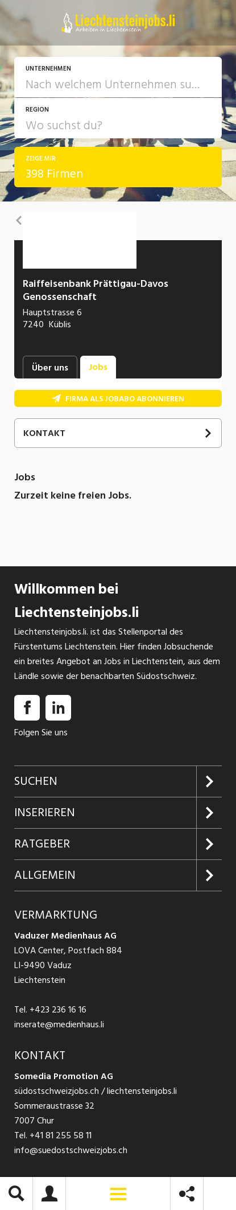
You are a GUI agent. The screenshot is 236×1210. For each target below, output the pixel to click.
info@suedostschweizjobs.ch (70, 1150)
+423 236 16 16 (58, 1009)
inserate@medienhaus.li (59, 1024)
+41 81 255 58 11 (61, 1135)
